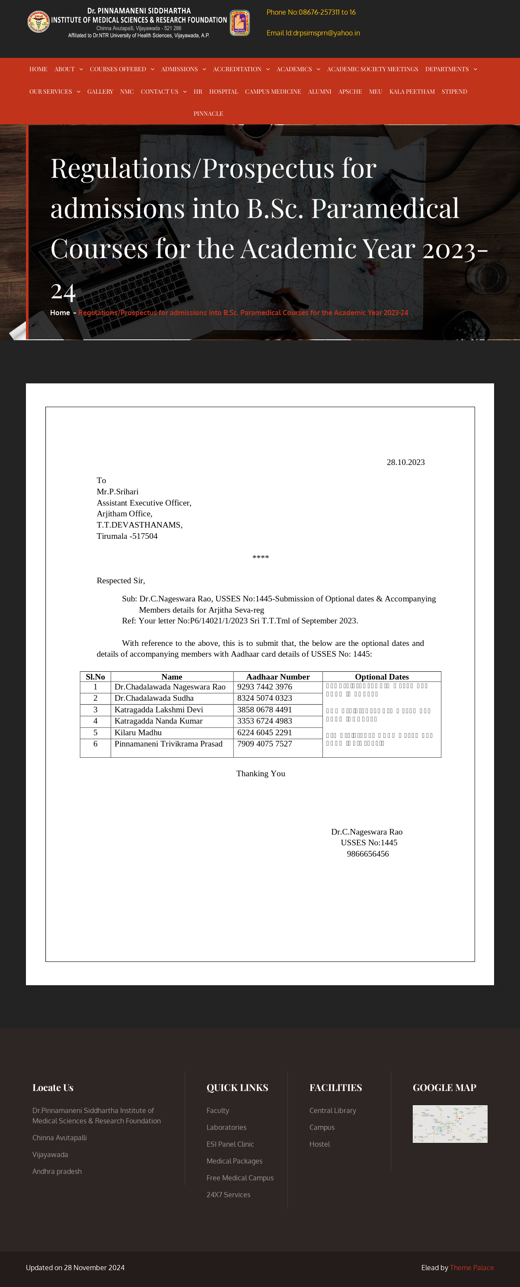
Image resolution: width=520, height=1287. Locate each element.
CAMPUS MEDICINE (273, 91)
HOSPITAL (223, 91)
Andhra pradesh (57, 1171)
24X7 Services (228, 1194)
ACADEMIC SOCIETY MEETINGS (372, 69)
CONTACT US (160, 91)
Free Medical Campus (240, 1177)
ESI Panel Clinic (230, 1144)
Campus (322, 1127)
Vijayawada (50, 1154)
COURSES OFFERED (118, 69)
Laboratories (226, 1127)
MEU (376, 91)
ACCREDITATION (237, 69)
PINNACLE (208, 113)
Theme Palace (472, 1267)
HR (198, 91)
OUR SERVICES (50, 91)
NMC (127, 91)
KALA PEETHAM (412, 91)
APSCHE (350, 91)
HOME (38, 69)
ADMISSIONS (179, 69)
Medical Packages (234, 1161)
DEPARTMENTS (447, 69)
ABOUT (64, 69)
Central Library (332, 1110)
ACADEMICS (294, 69)
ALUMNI (320, 91)
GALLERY (100, 91)
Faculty (218, 1110)
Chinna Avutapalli (59, 1137)
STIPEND (454, 91)
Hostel (319, 1144)
